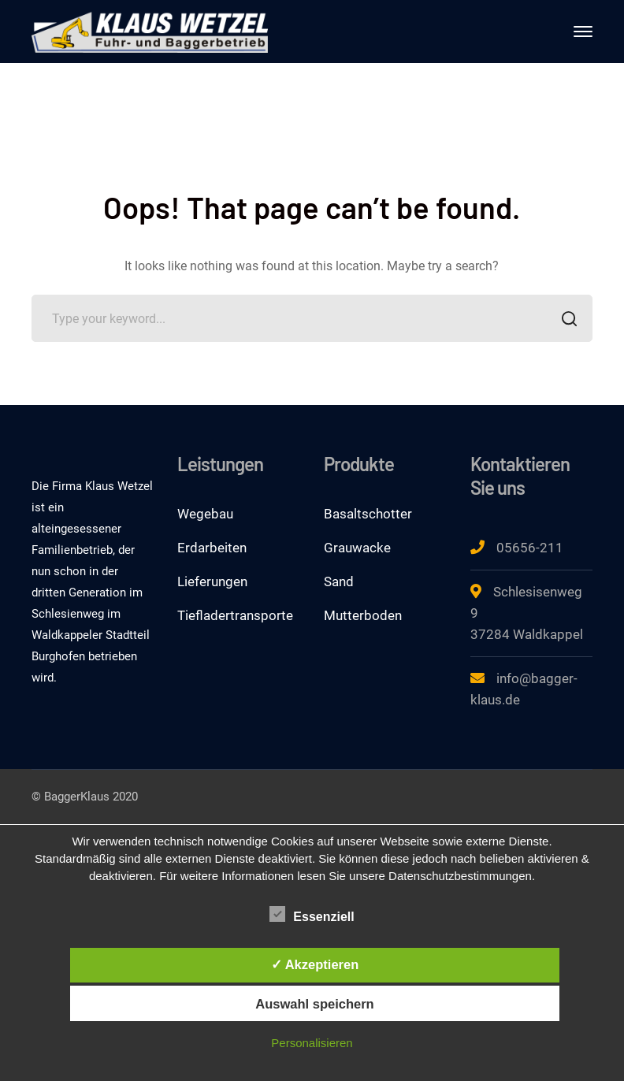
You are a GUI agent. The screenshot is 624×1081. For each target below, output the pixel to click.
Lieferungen (212, 581)
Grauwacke (357, 547)
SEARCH (564, 320)
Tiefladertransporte (235, 615)
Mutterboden (363, 615)
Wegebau (205, 514)
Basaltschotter (368, 514)
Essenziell (311, 914)
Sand (339, 581)
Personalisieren (311, 1042)
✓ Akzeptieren (315, 964)
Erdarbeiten (212, 547)
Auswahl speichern (314, 1004)
